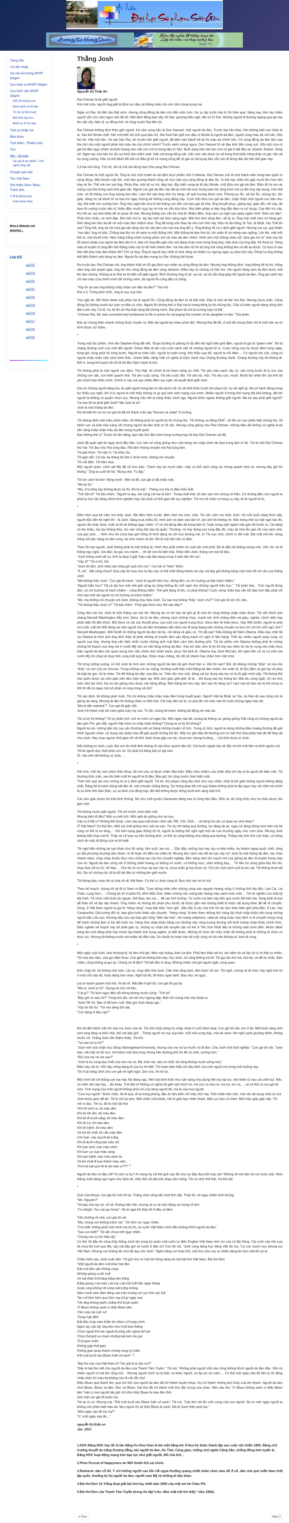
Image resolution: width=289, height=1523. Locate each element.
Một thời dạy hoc (23, 117)
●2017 (30, 321)
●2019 (30, 305)
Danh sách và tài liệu (25, 106)
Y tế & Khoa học (21, 196)
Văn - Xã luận (19, 156)
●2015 (30, 337)
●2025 (30, 265)
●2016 (30, 329)
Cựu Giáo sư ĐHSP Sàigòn (28, 84)
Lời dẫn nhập (19, 67)
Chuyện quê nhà (21, 172)
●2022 (30, 281)
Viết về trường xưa (24, 100)
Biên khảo (17, 137)
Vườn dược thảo (23, 201)
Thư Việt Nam (20, 178)
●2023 (30, 273)
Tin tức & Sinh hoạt (24, 112)
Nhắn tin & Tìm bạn (24, 123)
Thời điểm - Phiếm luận (26, 143)
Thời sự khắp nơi (22, 130)
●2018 (30, 313)
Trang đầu (17, 60)
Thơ (12, 149)
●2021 (30, 289)
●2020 (30, 297)
